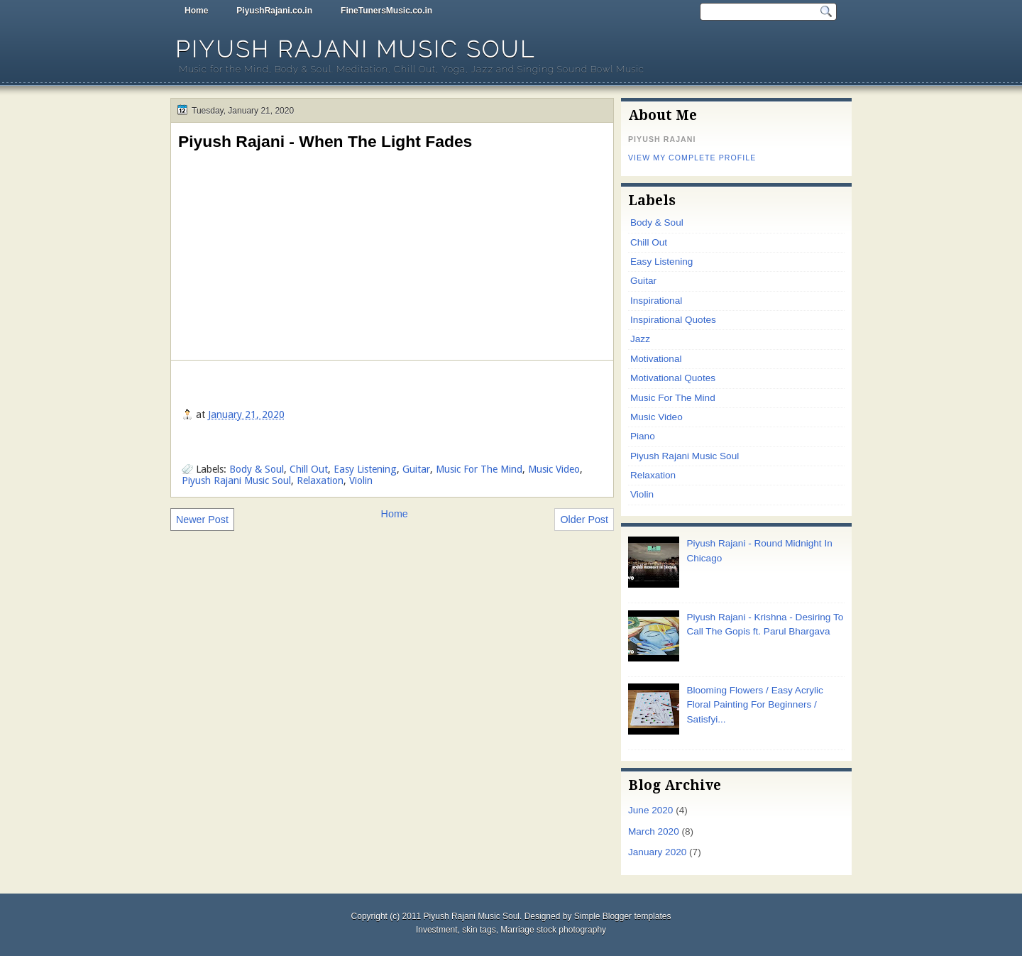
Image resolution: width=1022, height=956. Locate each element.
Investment (437, 930)
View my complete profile (692, 157)
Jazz (640, 339)
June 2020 (650, 810)
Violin (361, 480)
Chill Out (309, 469)
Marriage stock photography (553, 930)
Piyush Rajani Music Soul (355, 49)
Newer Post (202, 519)
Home (196, 11)
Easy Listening (365, 469)
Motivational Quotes (672, 378)
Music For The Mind (479, 469)
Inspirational (656, 300)
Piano (642, 436)
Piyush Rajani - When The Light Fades (325, 141)
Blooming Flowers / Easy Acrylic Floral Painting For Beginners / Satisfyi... (754, 705)
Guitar (416, 469)
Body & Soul (256, 469)
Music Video (554, 469)
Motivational (655, 358)
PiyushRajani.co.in (274, 11)
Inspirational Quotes (673, 319)
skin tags (478, 930)
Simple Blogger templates (622, 916)
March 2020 (653, 831)
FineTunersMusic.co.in (386, 11)
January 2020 (657, 852)
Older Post (584, 519)
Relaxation (320, 480)
